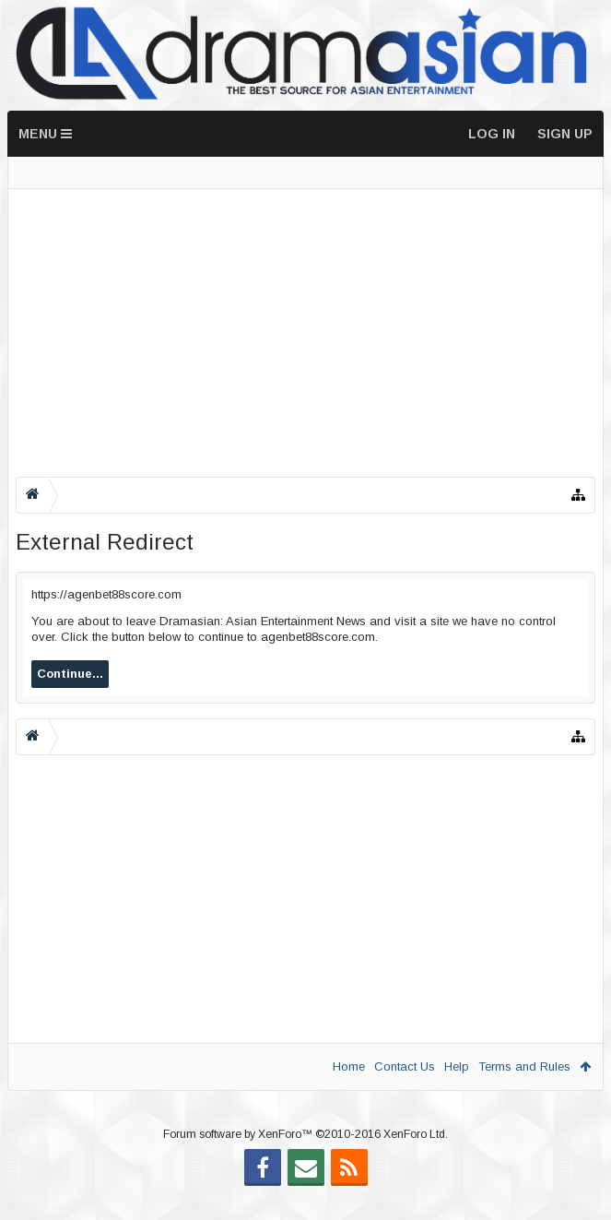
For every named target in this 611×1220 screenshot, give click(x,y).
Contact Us (404, 1066)
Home (349, 1066)
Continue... (70, 674)
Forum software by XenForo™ (305, 1163)
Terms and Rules (524, 1066)
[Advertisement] (305, 333)
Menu (45, 133)
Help (456, 1066)
